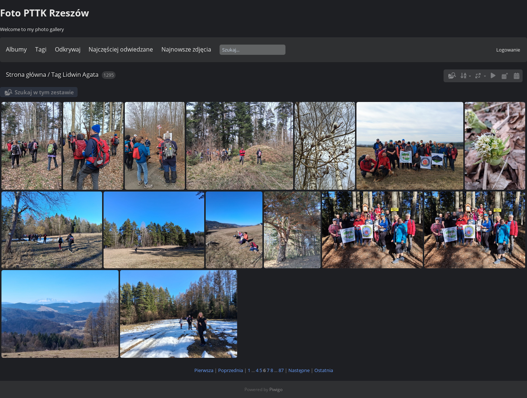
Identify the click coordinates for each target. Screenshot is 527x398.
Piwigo (276, 389)
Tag (56, 74)
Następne (299, 370)
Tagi (40, 49)
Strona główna (26, 74)
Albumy (16, 49)
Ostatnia (323, 370)
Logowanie (508, 49)
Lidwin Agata (80, 74)
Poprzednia (230, 370)
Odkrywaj (68, 49)
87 (281, 370)
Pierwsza (203, 370)
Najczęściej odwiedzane (121, 49)
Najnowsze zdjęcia (186, 49)
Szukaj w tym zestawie (44, 92)
